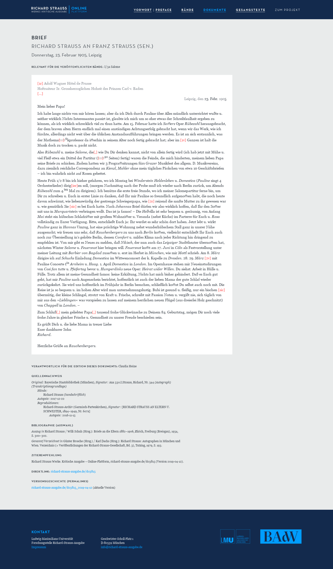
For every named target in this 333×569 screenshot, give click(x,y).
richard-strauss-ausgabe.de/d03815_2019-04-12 (62, 487)
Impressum (39, 547)
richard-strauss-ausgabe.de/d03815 (73, 471)
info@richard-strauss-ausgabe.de (121, 547)
